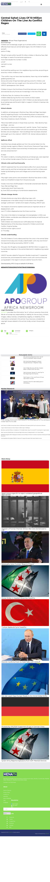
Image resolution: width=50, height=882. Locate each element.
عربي (21, 1)
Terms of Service (7, 791)
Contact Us (6, 795)
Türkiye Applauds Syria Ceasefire (13, 629)
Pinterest (10, 824)
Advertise (5, 797)
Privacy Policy (6, 793)
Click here (13, 783)
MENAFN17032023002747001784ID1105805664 (18, 270)
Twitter (10, 820)
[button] (25, 1)
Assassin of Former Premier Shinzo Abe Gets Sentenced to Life (23, 531)
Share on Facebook (22, 36)
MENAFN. (10, 833)
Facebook (10, 818)
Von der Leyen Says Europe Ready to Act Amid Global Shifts (24, 697)
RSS (9, 828)
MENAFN (4, 43)
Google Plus (11, 822)
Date (3, 35)
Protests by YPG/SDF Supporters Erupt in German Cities (22, 728)
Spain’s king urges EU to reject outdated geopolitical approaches (21, 496)
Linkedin (10, 826)
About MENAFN (7, 799)
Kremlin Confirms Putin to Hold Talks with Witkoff (20, 664)
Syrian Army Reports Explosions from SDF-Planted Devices (23, 762)
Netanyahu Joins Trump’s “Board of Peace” (17, 566)
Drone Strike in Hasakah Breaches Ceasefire (18, 600)
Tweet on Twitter (31, 36)
